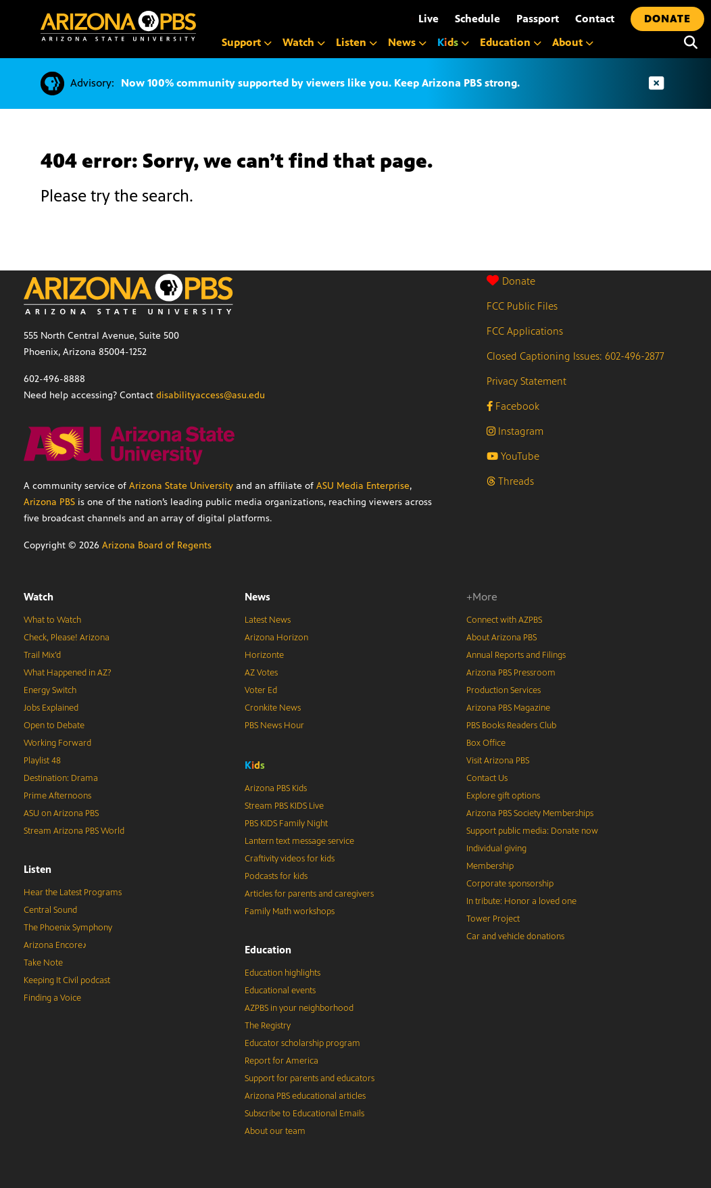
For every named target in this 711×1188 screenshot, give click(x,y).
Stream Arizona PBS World (74, 831)
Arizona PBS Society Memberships (529, 813)
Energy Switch (50, 690)
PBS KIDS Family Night (286, 823)
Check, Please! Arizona (66, 637)
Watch (38, 596)
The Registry (268, 1025)
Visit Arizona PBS (497, 760)
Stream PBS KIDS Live (284, 806)
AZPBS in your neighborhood (299, 1008)
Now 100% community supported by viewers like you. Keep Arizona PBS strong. (320, 82)
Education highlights (282, 973)
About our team (275, 1131)
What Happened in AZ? (68, 672)
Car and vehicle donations (515, 936)
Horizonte (264, 655)
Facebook (513, 406)
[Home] (118, 26)
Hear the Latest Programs (73, 892)
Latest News (268, 620)
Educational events (280, 990)
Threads (510, 481)
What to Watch (52, 620)
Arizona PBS (49, 502)
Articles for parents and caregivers (309, 893)
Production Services (503, 690)
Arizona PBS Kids (276, 788)
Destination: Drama (61, 778)
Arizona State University (181, 486)
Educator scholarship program (302, 1043)
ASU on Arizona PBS (61, 813)
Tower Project (493, 918)
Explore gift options (503, 795)
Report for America (281, 1060)
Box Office (486, 743)
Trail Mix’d (42, 655)
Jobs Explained (51, 708)
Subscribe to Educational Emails (304, 1113)
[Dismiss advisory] (656, 83)
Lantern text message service (299, 841)
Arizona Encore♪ (55, 945)
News (257, 596)
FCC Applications (525, 331)
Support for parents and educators (309, 1078)
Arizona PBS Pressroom (511, 672)
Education (268, 949)
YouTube (513, 456)
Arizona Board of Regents (157, 545)
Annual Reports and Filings (516, 655)
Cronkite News (273, 708)
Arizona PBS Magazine (508, 708)
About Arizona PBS (501, 637)
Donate (511, 281)
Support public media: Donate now (532, 831)
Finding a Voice (52, 998)
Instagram (515, 431)
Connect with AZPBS (504, 620)
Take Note (43, 962)
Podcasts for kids (276, 876)
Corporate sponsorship (510, 883)
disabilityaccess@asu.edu (210, 395)
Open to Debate (54, 725)
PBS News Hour (274, 725)
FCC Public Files (522, 306)
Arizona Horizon (276, 637)
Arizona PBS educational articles (305, 1096)
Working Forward (57, 743)
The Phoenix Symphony (68, 927)
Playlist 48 (42, 760)
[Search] (690, 42)
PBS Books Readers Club (511, 725)
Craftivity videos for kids (290, 858)
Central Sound (50, 910)
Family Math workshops (290, 911)
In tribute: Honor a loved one (521, 901)
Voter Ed (261, 690)
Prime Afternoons (57, 795)
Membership (490, 866)
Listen (37, 869)
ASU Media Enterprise (363, 486)
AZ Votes (261, 672)
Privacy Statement (526, 381)
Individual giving (496, 848)
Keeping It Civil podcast (67, 980)
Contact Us (487, 778)
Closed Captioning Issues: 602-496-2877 (575, 356)
